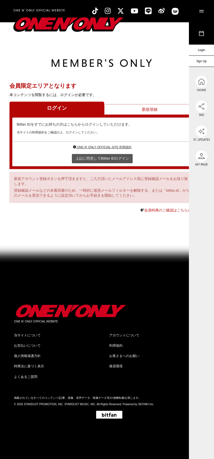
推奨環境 (116, 366)
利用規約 (116, 346)
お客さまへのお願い (124, 356)
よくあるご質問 (25, 377)
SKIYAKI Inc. (146, 404)
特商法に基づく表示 (29, 366)
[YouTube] (134, 11)
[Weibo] (161, 11)
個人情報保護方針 (27, 356)
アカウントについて (124, 335)
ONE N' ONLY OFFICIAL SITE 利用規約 (102, 147)
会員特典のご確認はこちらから (169, 210)
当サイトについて (27, 335)
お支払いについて (27, 346)
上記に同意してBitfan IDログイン (102, 158)
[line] (148, 11)
